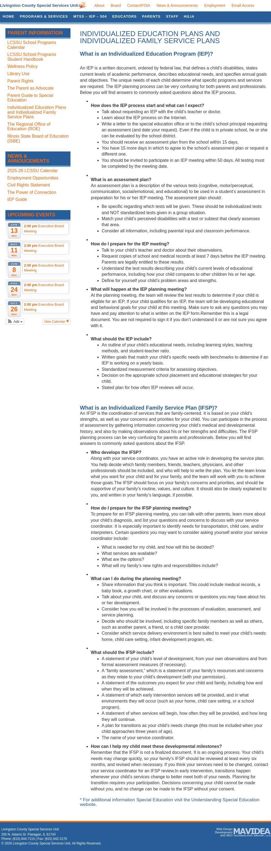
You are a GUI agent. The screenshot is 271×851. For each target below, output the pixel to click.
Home (8, 16)
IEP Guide (17, 199)
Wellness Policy (22, 66)
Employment (214, 5)
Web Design (224, 829)
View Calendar (56, 321)
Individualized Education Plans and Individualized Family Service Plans (36, 112)
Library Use (18, 73)
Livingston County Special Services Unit (39, 5)
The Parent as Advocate (30, 88)
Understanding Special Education (225, 799)
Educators (124, 16)
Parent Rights (20, 81)
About (100, 5)
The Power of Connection (31, 192)
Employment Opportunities (33, 178)
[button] (15, 321)
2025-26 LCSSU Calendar (32, 170)
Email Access (242, 5)
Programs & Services (44, 16)
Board (116, 5)
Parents (151, 16)
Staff (172, 16)
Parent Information (35, 33)
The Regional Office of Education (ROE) (28, 126)
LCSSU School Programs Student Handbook (31, 57)
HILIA (189, 16)
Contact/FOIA (138, 5)
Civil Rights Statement (28, 185)
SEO (229, 835)
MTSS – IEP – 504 (90, 16)
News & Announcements (177, 5)
